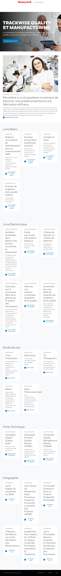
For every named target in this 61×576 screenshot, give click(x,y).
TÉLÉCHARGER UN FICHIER (50, 253)
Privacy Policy (41, 572)
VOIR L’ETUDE (11, 378)
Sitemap (50, 572)
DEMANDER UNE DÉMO (11, 117)
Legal (56, 572)
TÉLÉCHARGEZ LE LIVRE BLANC (12, 173)
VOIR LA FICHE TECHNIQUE (11, 454)
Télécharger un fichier (11, 274)
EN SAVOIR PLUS (12, 499)
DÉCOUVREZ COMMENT (11, 41)
